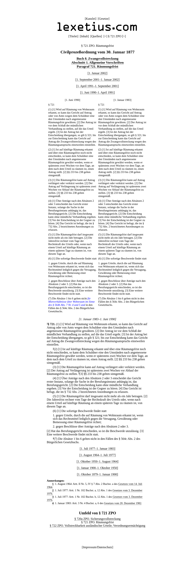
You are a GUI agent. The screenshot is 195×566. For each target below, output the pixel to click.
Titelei (73, 36)
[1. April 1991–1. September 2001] (97, 86)
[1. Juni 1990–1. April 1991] (97, 92)
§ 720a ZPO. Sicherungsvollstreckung (97, 518)
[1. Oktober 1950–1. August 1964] (97, 461)
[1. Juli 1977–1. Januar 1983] (97, 448)
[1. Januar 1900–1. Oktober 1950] (97, 467)
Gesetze (103, 18)
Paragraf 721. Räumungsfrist (97, 66)
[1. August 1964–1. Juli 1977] (97, 455)
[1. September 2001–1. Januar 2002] (98, 79)
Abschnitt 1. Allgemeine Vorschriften (97, 62)
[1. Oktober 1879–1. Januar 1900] (97, 474)
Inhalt (84, 36)
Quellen (96, 36)
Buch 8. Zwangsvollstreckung (97, 58)
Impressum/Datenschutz (97, 547)
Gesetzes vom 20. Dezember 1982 (122, 503)
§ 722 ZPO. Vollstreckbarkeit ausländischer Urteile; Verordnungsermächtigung (97, 525)
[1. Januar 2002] (97, 73)
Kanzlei (90, 18)
